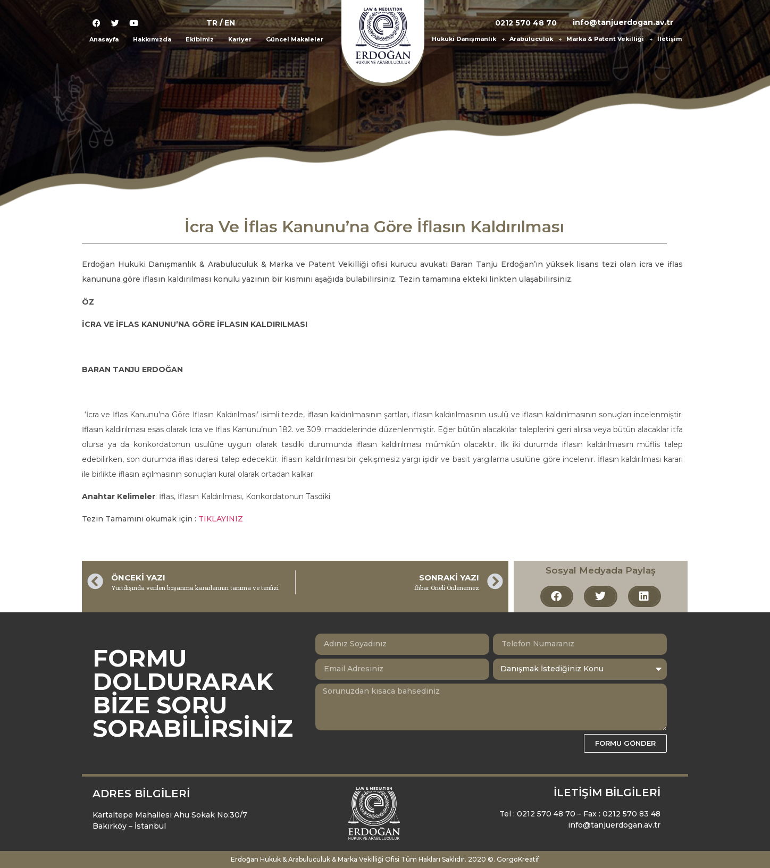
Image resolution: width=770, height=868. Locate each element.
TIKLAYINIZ (220, 519)
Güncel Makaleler (294, 39)
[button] (556, 596)
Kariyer (240, 39)
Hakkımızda (152, 39)
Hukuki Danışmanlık (468, 39)
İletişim (669, 39)
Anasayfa (104, 39)
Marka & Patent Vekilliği (609, 39)
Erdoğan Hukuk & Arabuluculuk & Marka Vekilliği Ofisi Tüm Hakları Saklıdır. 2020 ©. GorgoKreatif (385, 859)
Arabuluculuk (535, 39)
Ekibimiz (200, 39)
